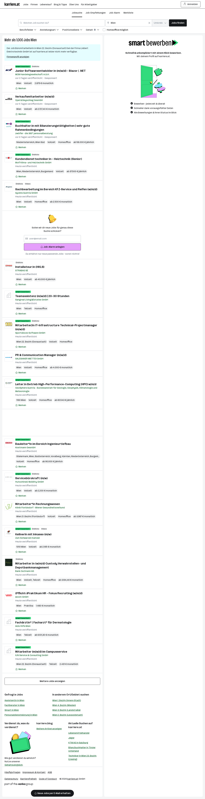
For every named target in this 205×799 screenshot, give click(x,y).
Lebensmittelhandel (78, 733)
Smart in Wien (12, 710)
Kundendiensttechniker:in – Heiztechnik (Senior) (48, 159)
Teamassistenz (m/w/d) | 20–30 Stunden (42, 296)
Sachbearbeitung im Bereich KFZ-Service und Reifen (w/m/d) (56, 189)
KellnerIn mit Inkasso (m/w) (33, 534)
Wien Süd (40, 142)
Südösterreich (43, 456)
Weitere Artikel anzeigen (49, 728)
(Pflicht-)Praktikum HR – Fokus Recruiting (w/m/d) (48, 593)
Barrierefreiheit (28, 778)
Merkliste (128, 12)
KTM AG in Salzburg (78, 742)
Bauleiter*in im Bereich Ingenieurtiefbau (43, 444)
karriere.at (75, 727)
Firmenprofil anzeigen (18, 56)
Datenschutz (11, 778)
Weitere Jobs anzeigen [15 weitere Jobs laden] (52, 681)
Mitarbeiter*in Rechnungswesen (37, 504)
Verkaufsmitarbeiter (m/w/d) (34, 96)
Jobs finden (177, 23)
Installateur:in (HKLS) (29, 267)
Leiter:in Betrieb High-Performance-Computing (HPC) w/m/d (55, 384)
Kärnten (66, 456)
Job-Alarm (114, 12)
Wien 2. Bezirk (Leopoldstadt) (67, 715)
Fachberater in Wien (15, 705)
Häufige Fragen (12, 772)
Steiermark (22, 456)
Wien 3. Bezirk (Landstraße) (66, 710)
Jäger (71, 737)
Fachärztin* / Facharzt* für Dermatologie (43, 622)
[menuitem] (30, 30)
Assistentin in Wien (14, 700)
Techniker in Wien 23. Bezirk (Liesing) (82, 757)
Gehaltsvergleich (14, 765)
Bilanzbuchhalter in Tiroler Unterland (82, 749)
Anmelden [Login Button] (191, 4)
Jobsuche (77, 12)
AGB (50, 772)
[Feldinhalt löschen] (149, 22)
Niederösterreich (25, 142)
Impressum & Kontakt (34, 772)
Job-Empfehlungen (96, 12)
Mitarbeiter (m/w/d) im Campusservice (41, 651)
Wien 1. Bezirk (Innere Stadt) (66, 700)
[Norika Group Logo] (19, 785)
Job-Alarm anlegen (52, 246)
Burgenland (47, 171)
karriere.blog (44, 723)
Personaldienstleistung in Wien (21, 715)
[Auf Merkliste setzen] (20, 88)
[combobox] (61, 22)
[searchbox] (52, 238)
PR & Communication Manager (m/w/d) (40, 355)
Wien (34, 40)
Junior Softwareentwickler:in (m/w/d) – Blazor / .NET (50, 70)
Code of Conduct (48, 778)
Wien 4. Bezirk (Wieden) (64, 705)
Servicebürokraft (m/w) (31, 478)
